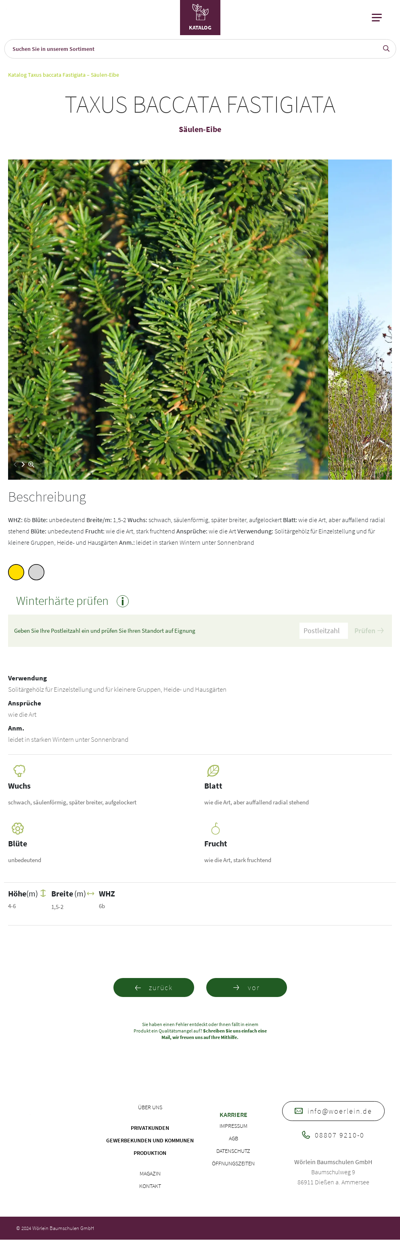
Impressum (233, 1125)
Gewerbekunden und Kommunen (150, 1140)
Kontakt (150, 1186)
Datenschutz (233, 1150)
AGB (233, 1138)
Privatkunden (150, 1127)
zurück (153, 987)
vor (246, 987)
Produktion (150, 1152)
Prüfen (368, 630)
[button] (23, 464)
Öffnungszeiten (233, 1163)
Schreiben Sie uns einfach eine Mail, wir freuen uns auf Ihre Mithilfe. (214, 1034)
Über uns (150, 1107)
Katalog (17, 74)
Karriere (233, 1114)
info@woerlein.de (333, 1111)
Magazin (150, 1173)
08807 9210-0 (333, 1135)
